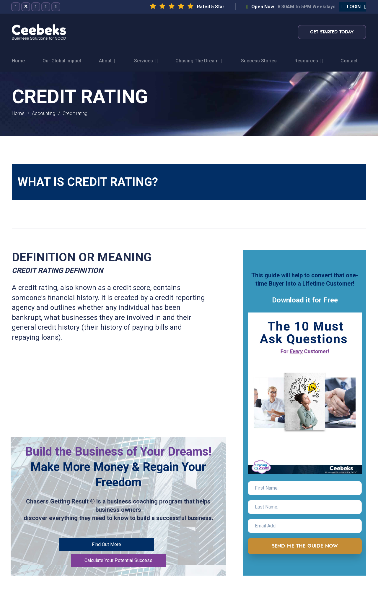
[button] (352, 7)
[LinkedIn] (56, 7)
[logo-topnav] (39, 32)
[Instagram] (36, 7)
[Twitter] (26, 7)
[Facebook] (15, 7)
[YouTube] (46, 7)
